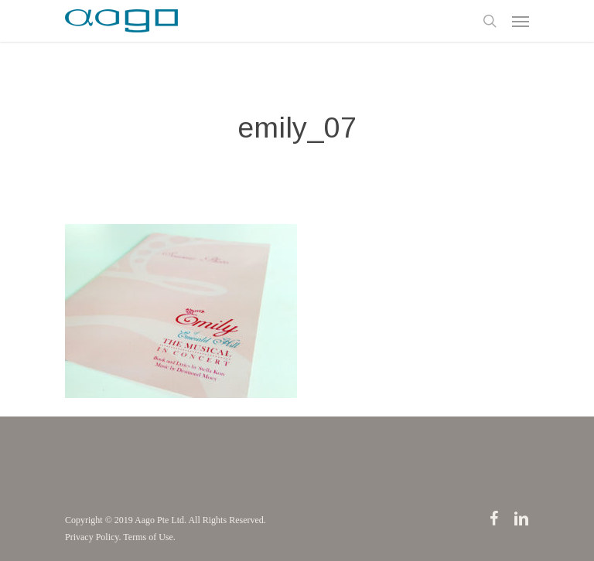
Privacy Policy (92, 537)
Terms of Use (147, 537)
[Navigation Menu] (520, 21)
